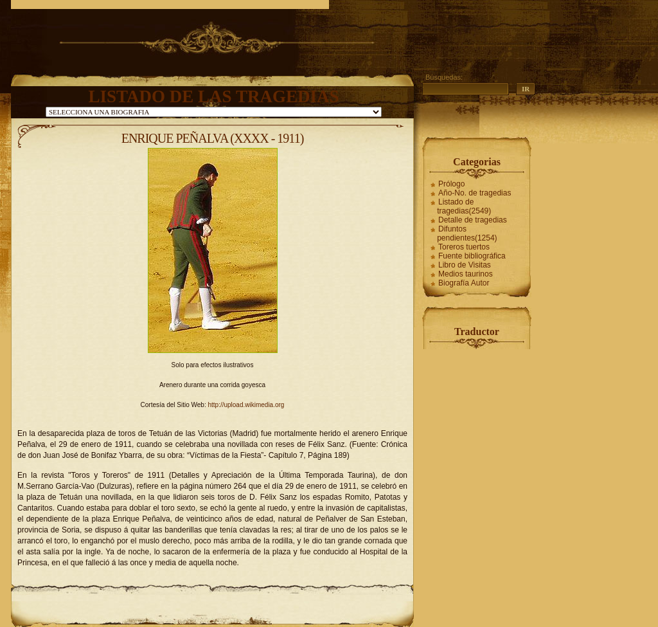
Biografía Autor (463, 282)
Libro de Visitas (464, 264)
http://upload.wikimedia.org (246, 404)
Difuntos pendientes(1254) (467, 233)
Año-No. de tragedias (474, 192)
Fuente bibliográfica (472, 255)
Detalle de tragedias (472, 219)
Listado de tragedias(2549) (464, 206)
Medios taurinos (465, 273)
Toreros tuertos (464, 246)
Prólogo (451, 183)
